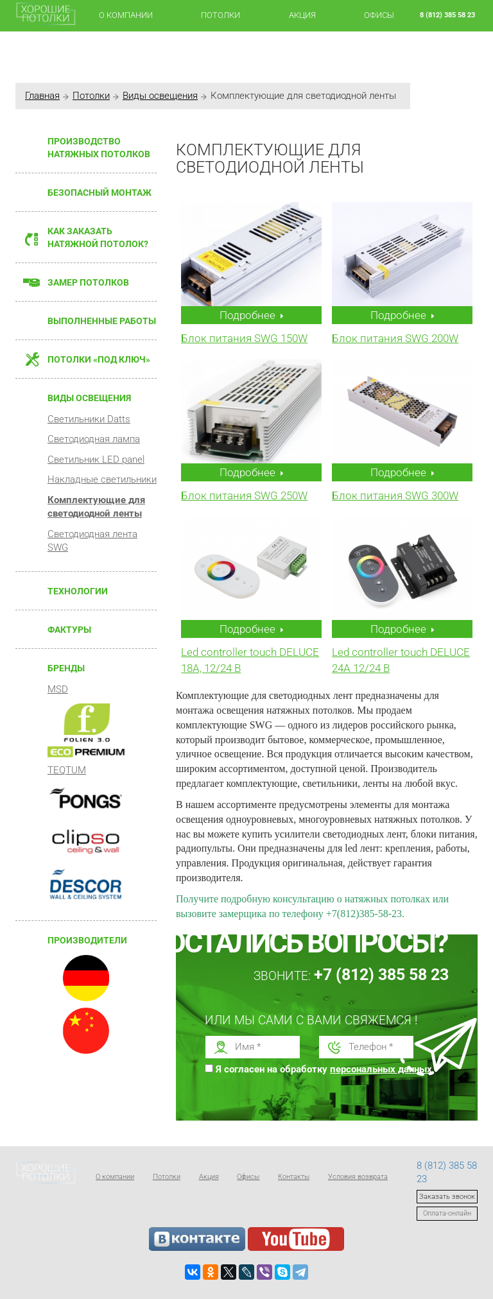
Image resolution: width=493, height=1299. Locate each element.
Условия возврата (358, 1177)
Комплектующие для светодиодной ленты (96, 506)
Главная (42, 95)
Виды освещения (160, 95)
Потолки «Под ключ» (99, 359)
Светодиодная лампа (94, 439)
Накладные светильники (102, 479)
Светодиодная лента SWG (92, 540)
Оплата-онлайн (447, 1213)
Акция (302, 15)
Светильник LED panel (96, 459)
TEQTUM (67, 770)
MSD (58, 689)
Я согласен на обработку (327, 1069)
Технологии (78, 591)
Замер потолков (88, 282)
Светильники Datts (89, 419)
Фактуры (69, 629)
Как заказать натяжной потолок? (98, 237)
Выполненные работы (102, 321)
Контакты (293, 1177)
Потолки (220, 15)
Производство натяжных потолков (99, 147)
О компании (126, 15)
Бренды (66, 668)
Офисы (379, 15)
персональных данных (381, 1069)
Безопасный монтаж (99, 192)
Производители (87, 940)
